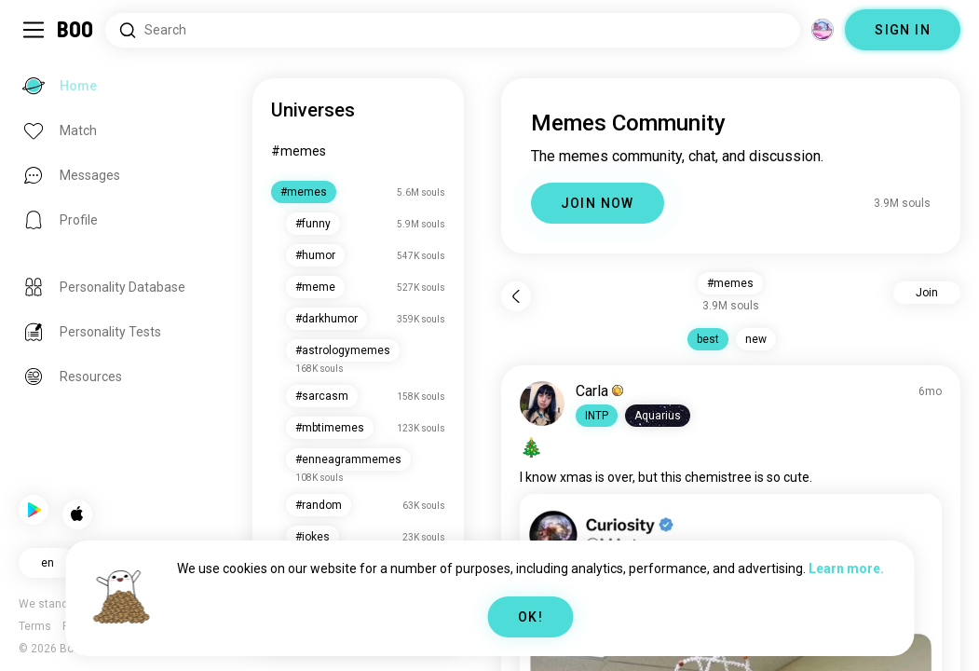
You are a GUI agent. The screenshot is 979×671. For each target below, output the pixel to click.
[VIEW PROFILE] (545, 403)
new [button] (757, 339)
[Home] (76, 30)
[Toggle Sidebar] (33, 30)
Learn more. (846, 568)
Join (927, 292)
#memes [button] (732, 283)
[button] (599, 415)
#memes (303, 151)
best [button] (710, 339)
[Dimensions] (822, 30)
